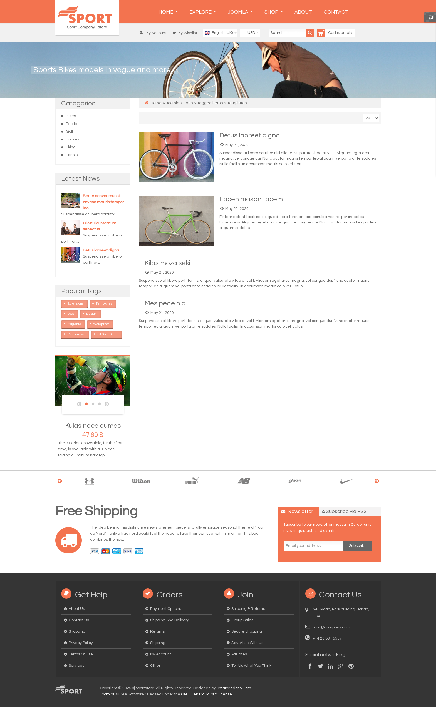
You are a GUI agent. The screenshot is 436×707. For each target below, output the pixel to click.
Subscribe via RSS (346, 511)
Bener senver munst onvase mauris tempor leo (103, 202)
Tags (188, 103)
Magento (76, 323)
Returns (157, 631)
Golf (69, 132)
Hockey (72, 139)
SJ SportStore (109, 333)
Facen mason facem (251, 199)
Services (76, 666)
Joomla (172, 103)
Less (72, 313)
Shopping (77, 631)
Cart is (329, 33)
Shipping (157, 643)
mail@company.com (331, 627)
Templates (106, 302)
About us (77, 609)
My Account (160, 654)
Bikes (71, 116)
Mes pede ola (165, 303)
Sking (71, 147)
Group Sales (242, 620)
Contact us (79, 620)
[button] (154, 33)
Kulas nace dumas (93, 425)
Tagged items (210, 103)
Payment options (165, 609)
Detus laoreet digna (101, 250)
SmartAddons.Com (234, 688)
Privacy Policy (81, 643)
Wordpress (103, 323)
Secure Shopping (246, 631)
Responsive (78, 333)
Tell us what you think (251, 666)
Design (93, 313)
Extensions (77, 302)
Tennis (72, 155)
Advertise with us (247, 643)
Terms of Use (81, 654)
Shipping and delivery (169, 620)
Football (73, 124)
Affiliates (239, 654)
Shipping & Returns (248, 609)
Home (156, 103)
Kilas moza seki (167, 263)
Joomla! (107, 694)
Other (155, 666)
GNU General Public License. (207, 694)
